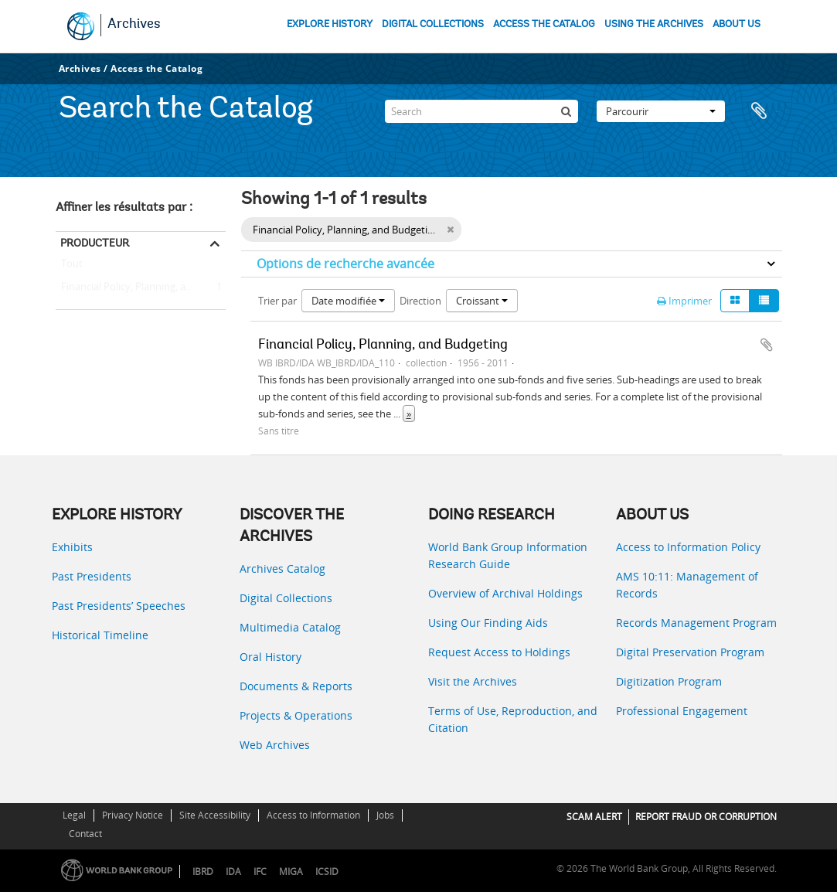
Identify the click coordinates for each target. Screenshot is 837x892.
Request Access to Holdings (499, 652)
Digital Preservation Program (690, 652)
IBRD (202, 871)
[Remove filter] (450, 229)
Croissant (482, 301)
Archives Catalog (282, 568)
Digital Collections (286, 598)
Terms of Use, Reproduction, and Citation (512, 719)
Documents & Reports (296, 686)
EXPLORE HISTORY (330, 24)
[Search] (481, 111)
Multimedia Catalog (290, 627)
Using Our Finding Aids (488, 622)
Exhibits (72, 547)
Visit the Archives (472, 681)
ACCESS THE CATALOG (544, 24)
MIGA (291, 871)
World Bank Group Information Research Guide (507, 555)
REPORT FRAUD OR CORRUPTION (706, 816)
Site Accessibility (214, 815)
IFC (260, 871)
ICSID (327, 871)
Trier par (277, 301)
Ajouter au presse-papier (766, 344)
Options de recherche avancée (345, 263)
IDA (233, 871)
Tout (72, 267)
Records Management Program (696, 622)
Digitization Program (669, 681)
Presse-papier (762, 111)
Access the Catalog (156, 68)
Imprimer (684, 301)
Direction (420, 301)
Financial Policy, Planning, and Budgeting (141, 287)
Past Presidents (91, 576)
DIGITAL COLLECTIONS (433, 24)
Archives (134, 25)
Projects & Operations (296, 715)
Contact (85, 833)
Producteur (94, 242)
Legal (74, 815)
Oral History (270, 656)
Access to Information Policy (688, 547)
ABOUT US (736, 24)
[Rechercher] (566, 111)
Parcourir (661, 111)
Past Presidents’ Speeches (118, 605)
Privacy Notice (132, 815)
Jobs (385, 815)
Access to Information (313, 815)
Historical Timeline (100, 635)
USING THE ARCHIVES (653, 24)
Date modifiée (348, 301)
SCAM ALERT (594, 816)
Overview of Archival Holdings (505, 593)
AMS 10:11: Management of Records (687, 585)
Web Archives (275, 744)
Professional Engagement (681, 710)
